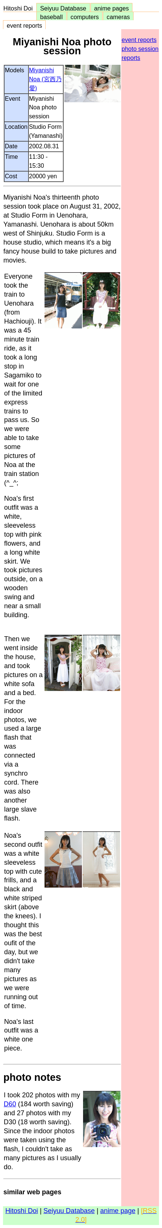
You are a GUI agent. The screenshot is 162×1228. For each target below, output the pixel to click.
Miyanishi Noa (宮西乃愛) (45, 79)
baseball (51, 16)
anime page (117, 1211)
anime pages (111, 8)
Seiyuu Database (63, 8)
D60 (10, 1104)
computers (85, 16)
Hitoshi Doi (19, 8)
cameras (118, 16)
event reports (24, 25)
